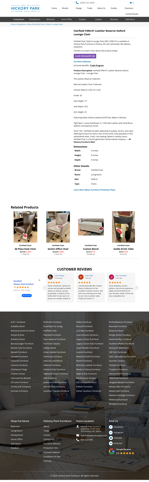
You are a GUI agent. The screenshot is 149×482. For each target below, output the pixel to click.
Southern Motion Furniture (122, 344)
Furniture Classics (52, 344)
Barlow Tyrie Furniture (22, 348)
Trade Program (97, 65)
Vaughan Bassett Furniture (122, 383)
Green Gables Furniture (55, 352)
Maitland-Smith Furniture (88, 357)
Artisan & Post (18, 335)
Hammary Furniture (53, 357)
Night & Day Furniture (86, 374)
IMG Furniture (50, 379)
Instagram (119, 434)
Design (79, 8)
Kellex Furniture (84, 322)
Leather (98, 19)
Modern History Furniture (88, 370)
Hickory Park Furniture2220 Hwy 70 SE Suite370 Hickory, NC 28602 (92, 431)
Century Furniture (19, 366)
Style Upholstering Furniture (122, 357)
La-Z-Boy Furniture (85, 331)
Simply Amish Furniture (120, 335)
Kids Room (130, 19)
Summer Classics (117, 361)
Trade (89, 8)
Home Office (66, 19)
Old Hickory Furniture (86, 383)
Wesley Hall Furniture (119, 392)
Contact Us (49, 441)
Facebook (118, 428)
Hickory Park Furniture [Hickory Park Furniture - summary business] (24, 284)
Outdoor (82, 19)
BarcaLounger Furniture (22, 344)
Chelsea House (18, 374)
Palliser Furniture (84, 387)
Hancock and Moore (53, 361)
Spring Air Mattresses (119, 348)
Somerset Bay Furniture (120, 339)
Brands (65, 8)
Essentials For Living (53, 326)
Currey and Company (21, 387)
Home (54, 8)
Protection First (51, 449)
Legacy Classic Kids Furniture (90, 344)
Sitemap (48, 463)
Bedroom (51, 19)
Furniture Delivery (82, 61)
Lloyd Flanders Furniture (88, 348)
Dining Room (34, 19)
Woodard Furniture (118, 405)
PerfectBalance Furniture (121, 322)
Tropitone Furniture (118, 370)
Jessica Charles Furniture (55, 383)
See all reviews (27, 295)
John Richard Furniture (54, 387)
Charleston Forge (19, 370)
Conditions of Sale (52, 458)
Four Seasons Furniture (55, 339)
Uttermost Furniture (119, 379)
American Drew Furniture (23, 331)
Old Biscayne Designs (86, 379)
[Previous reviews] (45, 288)
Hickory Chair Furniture (55, 370)
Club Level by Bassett (21, 379)
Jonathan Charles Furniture (57, 392)
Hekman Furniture (52, 366)
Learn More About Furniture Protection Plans (94, 190)
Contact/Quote (131, 14)
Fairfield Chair (25, 245)
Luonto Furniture (84, 352)
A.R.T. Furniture (18, 322)
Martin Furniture (84, 361)
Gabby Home (50, 348)
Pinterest (118, 445)
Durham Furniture (19, 392)
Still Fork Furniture (118, 352)
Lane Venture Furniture (87, 335)
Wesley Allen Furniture (120, 387)
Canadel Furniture (19, 357)
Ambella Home (18, 326)
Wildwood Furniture (118, 401)
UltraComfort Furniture (120, 374)
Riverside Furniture (118, 326)
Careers (47, 436)
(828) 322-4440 (87, 2)
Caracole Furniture (20, 361)
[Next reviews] (136, 288)
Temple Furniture (117, 366)
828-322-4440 (87, 442)
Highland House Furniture (56, 374)
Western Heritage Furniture (122, 396)
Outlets (114, 8)
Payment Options (52, 454)
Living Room (18, 19)
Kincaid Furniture (84, 326)
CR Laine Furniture (20, 383)
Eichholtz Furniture (53, 322)
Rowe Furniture (116, 331)
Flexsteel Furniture (53, 335)
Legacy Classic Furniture (88, 339)
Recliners (114, 19)
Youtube (118, 439)
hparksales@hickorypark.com (95, 437)
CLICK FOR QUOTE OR (85, 56)
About (46, 428)
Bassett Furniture (19, 352)
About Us (101, 8)
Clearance (129, 8)
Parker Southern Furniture (89, 392)
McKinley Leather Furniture (89, 366)
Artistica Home (18, 339)
